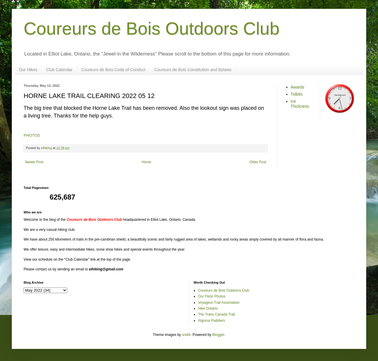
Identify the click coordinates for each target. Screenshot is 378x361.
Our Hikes (28, 69)
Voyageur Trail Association (219, 302)
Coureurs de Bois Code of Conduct (113, 69)
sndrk (186, 335)
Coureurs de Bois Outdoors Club (151, 28)
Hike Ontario (208, 308)
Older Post (257, 162)
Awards (297, 87)
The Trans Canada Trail (216, 314)
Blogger (218, 335)
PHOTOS (32, 135)
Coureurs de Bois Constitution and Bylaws (192, 69)
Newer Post (34, 162)
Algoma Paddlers (211, 320)
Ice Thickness (300, 104)
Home (146, 162)
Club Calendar (59, 69)
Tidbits (297, 94)
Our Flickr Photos (211, 296)
